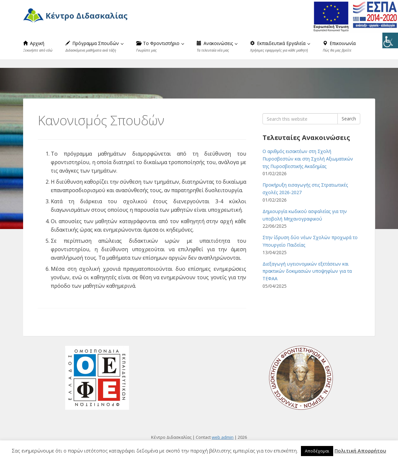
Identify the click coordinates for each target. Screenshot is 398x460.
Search (349, 118)
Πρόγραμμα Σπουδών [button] (94, 46)
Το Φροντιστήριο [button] (160, 46)
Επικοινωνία (339, 46)
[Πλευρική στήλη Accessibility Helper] (390, 40)
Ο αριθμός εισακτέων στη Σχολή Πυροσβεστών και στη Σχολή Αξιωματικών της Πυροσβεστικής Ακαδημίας (308, 158)
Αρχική (37, 46)
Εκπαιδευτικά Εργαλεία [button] (280, 46)
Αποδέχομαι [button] (317, 451)
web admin (223, 437)
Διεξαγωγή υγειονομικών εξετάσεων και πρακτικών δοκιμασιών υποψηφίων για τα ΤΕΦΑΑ (307, 271)
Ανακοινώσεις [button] (217, 46)
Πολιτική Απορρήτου (360, 450)
